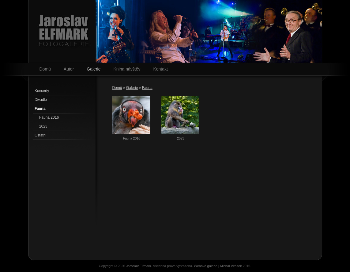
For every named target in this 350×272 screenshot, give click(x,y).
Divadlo (41, 100)
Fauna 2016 (49, 117)
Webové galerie (205, 266)
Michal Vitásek (231, 266)
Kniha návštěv (126, 69)
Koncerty (42, 91)
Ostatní (41, 135)
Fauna (147, 88)
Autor (69, 69)
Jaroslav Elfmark (138, 266)
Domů (45, 69)
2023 (43, 126)
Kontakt (160, 69)
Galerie (93, 69)
